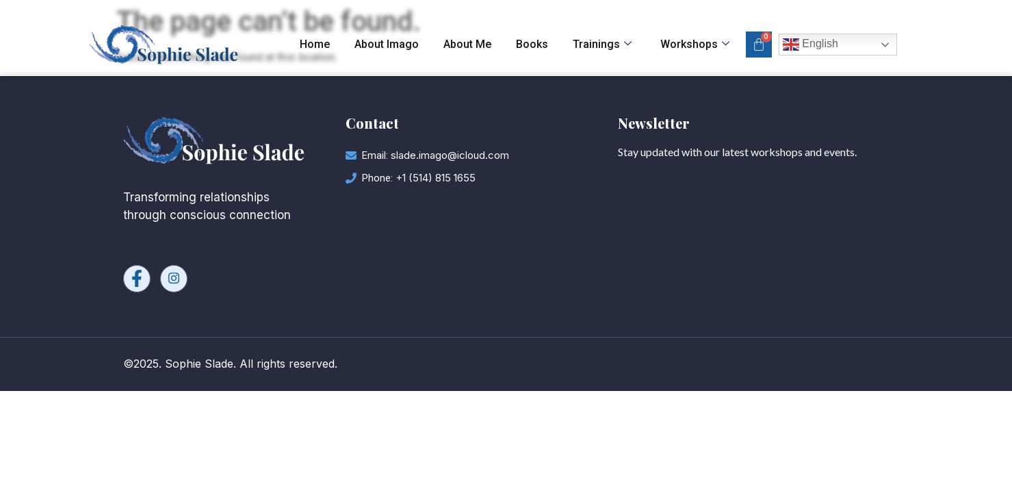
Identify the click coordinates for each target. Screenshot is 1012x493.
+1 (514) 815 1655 (435, 177)
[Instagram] (173, 278)
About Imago (386, 44)
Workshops (694, 44)
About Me (467, 44)
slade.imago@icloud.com (450, 155)
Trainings (602, 44)
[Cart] (759, 44)
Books (532, 44)
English (810, 44)
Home (315, 44)
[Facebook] (137, 278)
